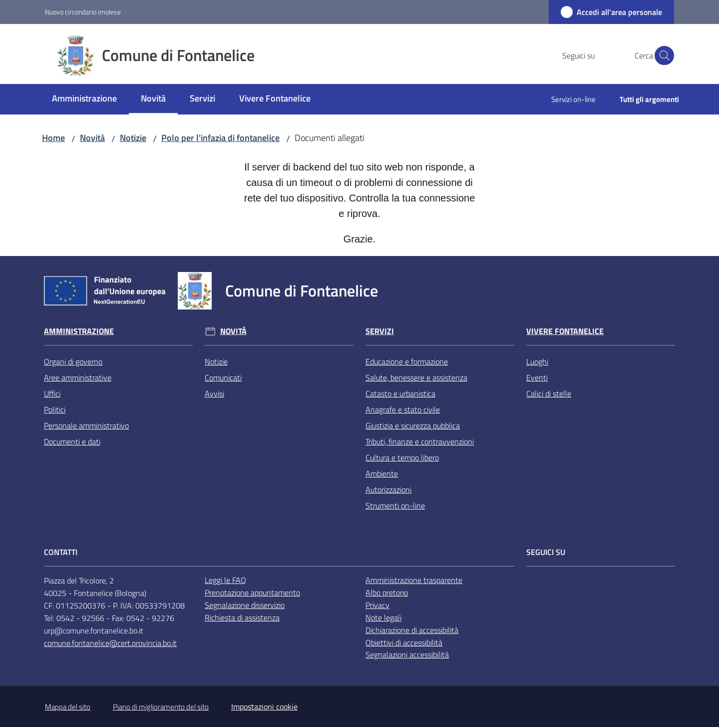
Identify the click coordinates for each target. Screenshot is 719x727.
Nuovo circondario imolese (83, 11)
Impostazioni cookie (264, 706)
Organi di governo (73, 362)
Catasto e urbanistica (400, 394)
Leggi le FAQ (225, 580)
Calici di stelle (548, 394)
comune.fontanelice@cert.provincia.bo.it (110, 643)
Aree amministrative (77, 378)
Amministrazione (79, 331)
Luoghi (537, 362)
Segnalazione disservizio (245, 605)
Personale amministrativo (86, 426)
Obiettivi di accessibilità (403, 642)
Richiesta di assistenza (242, 618)
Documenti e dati (72, 442)
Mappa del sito (67, 706)
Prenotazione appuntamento (252, 592)
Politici (54, 410)
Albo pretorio (386, 592)
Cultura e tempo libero (402, 458)
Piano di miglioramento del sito (161, 706)
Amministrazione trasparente (413, 580)
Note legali (383, 618)
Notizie (133, 137)
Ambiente (381, 474)
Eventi (537, 378)
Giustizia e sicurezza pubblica (412, 426)
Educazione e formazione (406, 362)
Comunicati (223, 378)
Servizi (379, 331)
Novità (92, 137)
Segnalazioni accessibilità (407, 654)
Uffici (52, 394)
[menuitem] (84, 99)
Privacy (377, 605)
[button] (662, 56)
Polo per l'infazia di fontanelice (220, 137)
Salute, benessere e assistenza (416, 378)
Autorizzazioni (388, 490)
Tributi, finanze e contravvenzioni (419, 442)
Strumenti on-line (395, 506)
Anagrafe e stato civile (402, 410)
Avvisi (214, 394)
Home (53, 137)
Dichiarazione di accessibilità (411, 630)
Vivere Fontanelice (565, 331)
